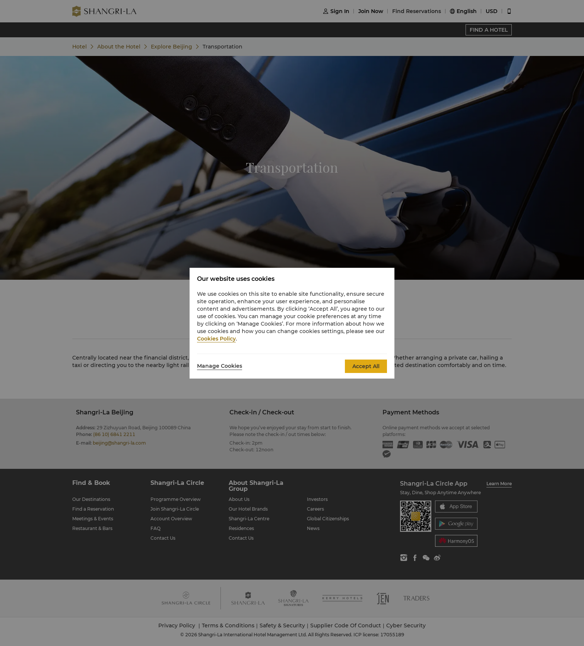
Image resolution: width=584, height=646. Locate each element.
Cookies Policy (216, 338)
